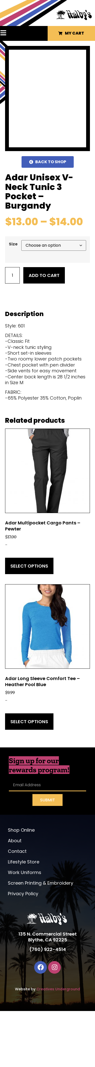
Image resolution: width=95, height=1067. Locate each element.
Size (13, 300)
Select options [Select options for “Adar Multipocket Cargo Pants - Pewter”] (29, 622)
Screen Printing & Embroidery (40, 939)
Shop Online (21, 886)
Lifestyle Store (23, 918)
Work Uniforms (24, 928)
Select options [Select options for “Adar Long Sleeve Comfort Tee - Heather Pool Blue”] (29, 777)
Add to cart (44, 331)
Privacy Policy (23, 950)
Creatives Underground (58, 1045)
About (15, 897)
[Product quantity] (12, 331)
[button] (9, 33)
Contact (17, 907)
